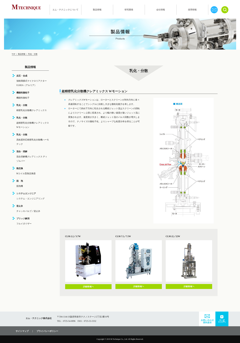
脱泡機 (19, 186)
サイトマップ (22, 331)
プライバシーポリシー (47, 331)
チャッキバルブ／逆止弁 (28, 211)
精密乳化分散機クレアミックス (31, 110)
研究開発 (129, 10)
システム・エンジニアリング (30, 198)
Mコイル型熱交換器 (26, 173)
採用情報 (192, 10)
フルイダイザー (24, 224)
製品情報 (97, 10)
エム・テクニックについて (65, 10)
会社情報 (160, 10)
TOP (14, 54)
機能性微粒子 (22, 98)
